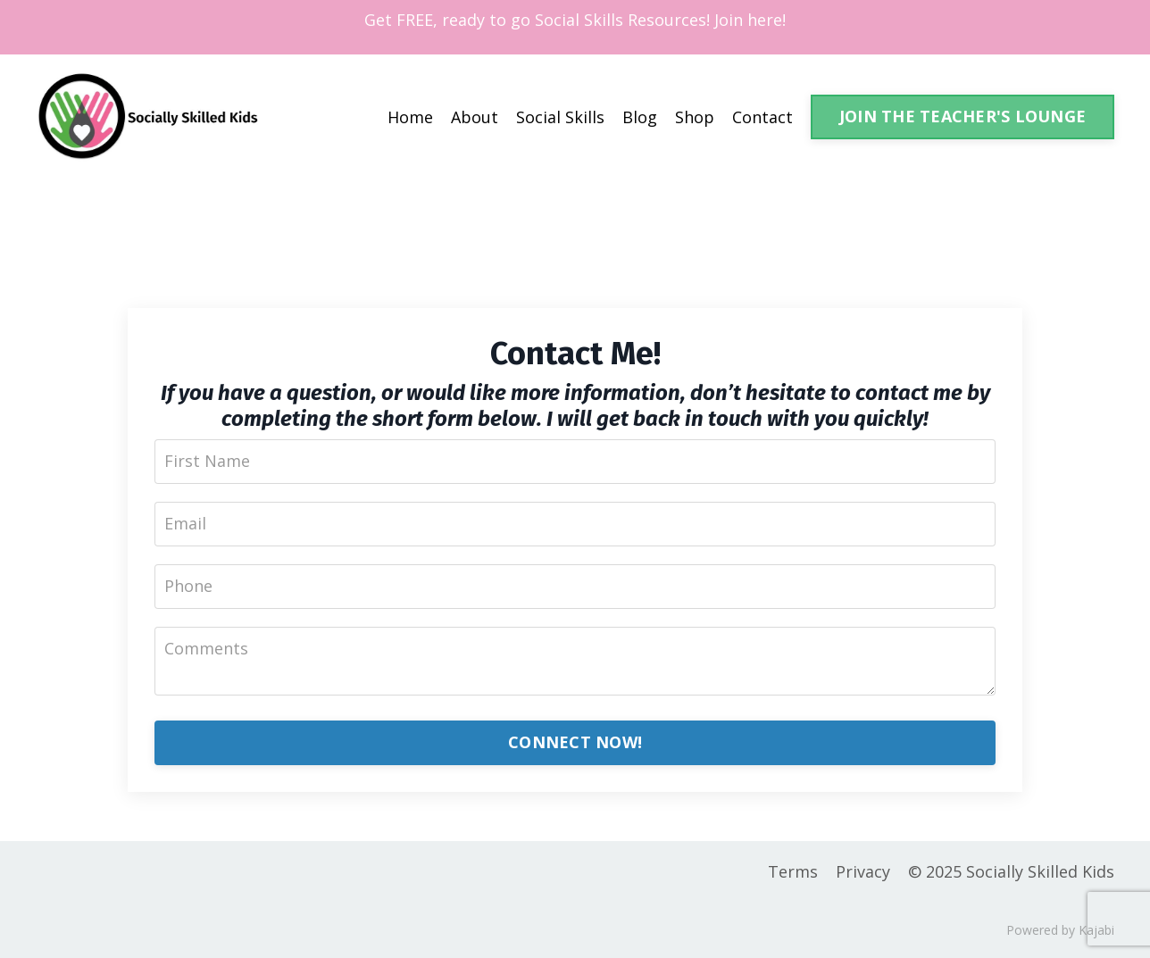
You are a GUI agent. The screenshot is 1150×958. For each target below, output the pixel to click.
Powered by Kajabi (1060, 929)
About (474, 117)
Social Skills (560, 117)
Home (410, 117)
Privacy (863, 871)
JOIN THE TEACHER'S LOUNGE (962, 116)
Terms (793, 871)
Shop (694, 117)
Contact (762, 117)
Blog (639, 117)
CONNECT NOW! (575, 742)
